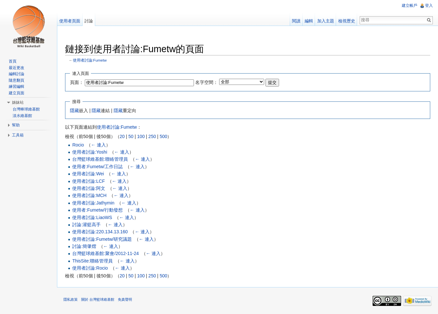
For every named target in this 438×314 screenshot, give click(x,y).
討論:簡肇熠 (84, 246)
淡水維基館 (22, 115)
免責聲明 (125, 299)
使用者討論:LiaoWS (92, 217)
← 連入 (98, 144)
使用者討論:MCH (89, 195)
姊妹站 (18, 102)
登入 (429, 5)
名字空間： (206, 82)
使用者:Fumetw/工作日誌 (97, 166)
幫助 (16, 125)
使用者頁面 (69, 20)
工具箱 (18, 135)
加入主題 (325, 20)
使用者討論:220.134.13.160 (100, 231)
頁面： (77, 82)
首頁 (13, 61)
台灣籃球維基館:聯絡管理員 (100, 159)
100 (141, 136)
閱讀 (296, 20)
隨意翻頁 (16, 80)
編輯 (309, 20)
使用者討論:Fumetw (90, 60)
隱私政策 (70, 299)
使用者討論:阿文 (88, 188)
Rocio (78, 144)
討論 (88, 20)
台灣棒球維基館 (26, 109)
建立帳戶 (409, 5)
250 (152, 136)
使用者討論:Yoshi (89, 152)
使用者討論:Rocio (90, 268)
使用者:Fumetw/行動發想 (97, 210)
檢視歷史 (346, 20)
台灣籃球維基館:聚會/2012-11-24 (105, 253)
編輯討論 (16, 74)
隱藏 (74, 110)
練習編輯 (16, 86)
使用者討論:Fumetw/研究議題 (102, 239)
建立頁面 (16, 93)
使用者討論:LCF (88, 181)
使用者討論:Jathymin (93, 202)
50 (131, 136)
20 (122, 136)
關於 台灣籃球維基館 (97, 299)
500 (163, 136)
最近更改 (16, 67)
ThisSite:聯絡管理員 (92, 260)
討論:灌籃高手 (86, 224)
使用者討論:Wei (88, 173)
